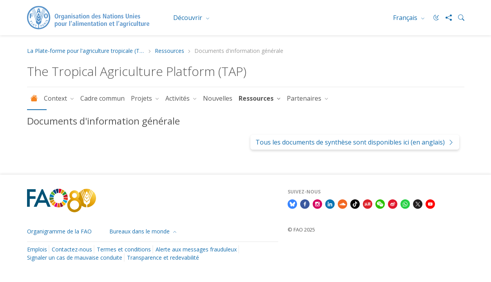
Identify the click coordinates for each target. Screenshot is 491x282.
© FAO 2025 (301, 229)
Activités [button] (178, 98)
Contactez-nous (72, 249)
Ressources (169, 51)
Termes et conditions (124, 249)
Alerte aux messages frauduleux (196, 249)
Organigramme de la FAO (59, 231)
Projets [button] (142, 98)
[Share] (445, 17)
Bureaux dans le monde (140, 231)
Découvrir (188, 17)
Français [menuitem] (406, 17)
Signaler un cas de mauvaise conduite (74, 257)
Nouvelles (217, 98)
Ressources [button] (257, 98)
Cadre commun (102, 98)
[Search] (458, 17)
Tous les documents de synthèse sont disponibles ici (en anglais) (354, 142)
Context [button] (56, 98)
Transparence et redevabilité (163, 257)
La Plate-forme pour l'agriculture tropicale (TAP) (86, 51)
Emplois (37, 249)
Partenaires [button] (305, 98)
